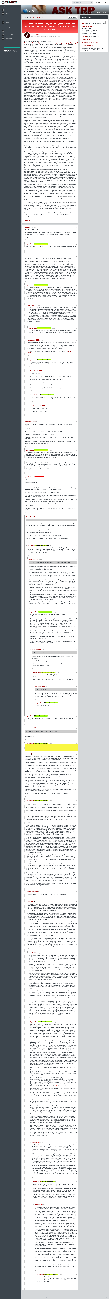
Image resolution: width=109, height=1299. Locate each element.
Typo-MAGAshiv (29, 477)
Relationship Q (41, 17)
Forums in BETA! (8, 46)
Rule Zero (84, 36)
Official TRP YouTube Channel (90, 42)
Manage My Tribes (8, 35)
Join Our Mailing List (87, 45)
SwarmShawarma (37, 649)
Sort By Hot (72, 17)
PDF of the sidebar (87, 26)
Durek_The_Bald (30, 517)
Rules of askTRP (86, 39)
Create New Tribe (8, 31)
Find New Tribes (7, 38)
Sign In (105, 2)
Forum (97, 12)
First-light (27, 754)
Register (98, 2)
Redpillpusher (29, 256)
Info (104, 12)
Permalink (49, 36)
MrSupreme (28, 227)
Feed (84, 12)
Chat (90, 12)
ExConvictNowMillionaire (32, 728)
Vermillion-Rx (31, 340)
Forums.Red (27, 17)
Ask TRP (32, 11)
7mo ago (34, 227)
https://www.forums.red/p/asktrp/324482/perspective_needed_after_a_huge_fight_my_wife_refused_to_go (55, 43)
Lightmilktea (36, 35)
